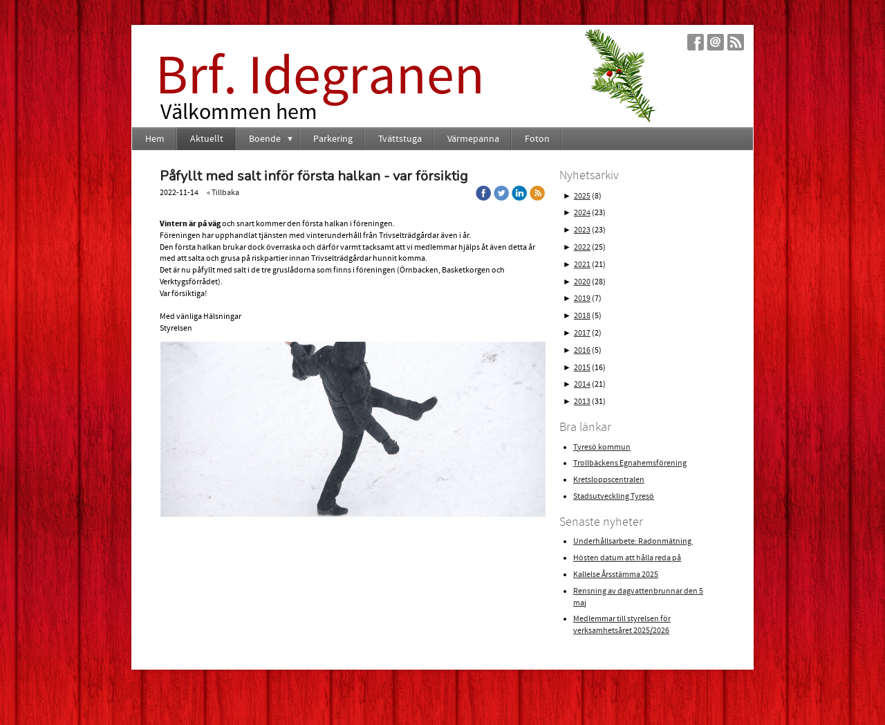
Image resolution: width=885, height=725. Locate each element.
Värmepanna (473, 139)
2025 (582, 196)
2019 (582, 298)
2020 (582, 282)
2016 (582, 350)
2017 (582, 333)
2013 (582, 401)
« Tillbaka (223, 192)
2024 (582, 213)
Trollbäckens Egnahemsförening (630, 463)
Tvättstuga (400, 139)
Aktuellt (206, 139)
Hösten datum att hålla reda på (627, 558)
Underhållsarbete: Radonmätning (633, 541)
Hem (155, 139)
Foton (537, 139)
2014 (582, 384)
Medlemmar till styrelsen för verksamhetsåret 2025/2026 (622, 625)
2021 (582, 264)
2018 (582, 316)
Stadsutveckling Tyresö (613, 496)
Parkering (333, 139)
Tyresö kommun (602, 447)
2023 (582, 230)
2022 (582, 247)
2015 (582, 367)
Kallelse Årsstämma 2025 (615, 574)
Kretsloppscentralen (608, 480)
